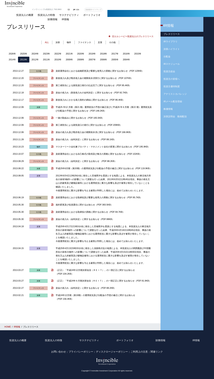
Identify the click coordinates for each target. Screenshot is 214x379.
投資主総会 (169, 71)
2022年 (57, 54)
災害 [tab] (100, 42)
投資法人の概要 (107, 7)
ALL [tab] (47, 42)
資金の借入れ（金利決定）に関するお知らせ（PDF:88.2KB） (86, 288)
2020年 (80, 54)
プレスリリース (172, 34)
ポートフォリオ (174, 7)
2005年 (114, 59)
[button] (130, 36)
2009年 (69, 59)
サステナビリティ (152, 7)
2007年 (92, 59)
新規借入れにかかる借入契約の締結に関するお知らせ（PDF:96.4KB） (90, 100)
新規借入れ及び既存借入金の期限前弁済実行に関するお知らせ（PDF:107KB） (94, 78)
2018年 (103, 54)
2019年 (92, 54)
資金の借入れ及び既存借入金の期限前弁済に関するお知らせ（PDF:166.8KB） (94, 132)
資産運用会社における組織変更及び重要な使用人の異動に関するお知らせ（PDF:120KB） (100, 71)
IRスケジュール (172, 64)
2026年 (12, 54)
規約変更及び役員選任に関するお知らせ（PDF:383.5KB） (84, 205)
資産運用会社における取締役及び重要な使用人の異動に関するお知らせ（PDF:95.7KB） (99, 197)
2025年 (23, 54)
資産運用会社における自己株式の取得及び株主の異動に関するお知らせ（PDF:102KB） (98, 154)
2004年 (126, 59)
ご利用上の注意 (139, 351)
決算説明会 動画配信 (175, 116)
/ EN (183, 2)
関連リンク (157, 351)
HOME (8, 13)
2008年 (80, 59)
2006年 (103, 59)
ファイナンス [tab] (84, 42)
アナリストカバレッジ (175, 94)
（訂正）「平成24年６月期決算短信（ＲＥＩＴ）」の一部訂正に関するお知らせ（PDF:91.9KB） (103, 281)
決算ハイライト (172, 49)
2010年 (57, 59)
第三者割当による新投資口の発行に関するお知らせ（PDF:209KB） (89, 125)
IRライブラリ (170, 41)
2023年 (46, 54)
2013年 (23, 59)
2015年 (137, 54)
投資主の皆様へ (172, 79)
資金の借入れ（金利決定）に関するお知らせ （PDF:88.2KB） (86, 161)
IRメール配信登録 (173, 101)
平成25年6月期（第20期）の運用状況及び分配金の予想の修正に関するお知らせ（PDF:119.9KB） (103, 168)
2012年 (35, 59)
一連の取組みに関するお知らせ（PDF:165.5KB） (80, 118)
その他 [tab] (112, 42)
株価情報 (168, 109)
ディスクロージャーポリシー (112, 351)
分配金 (167, 56)
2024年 (35, 54)
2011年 (46, 59)
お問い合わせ (58, 351)
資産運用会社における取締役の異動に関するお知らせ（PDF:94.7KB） (90, 212)
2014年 (12, 59)
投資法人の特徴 (129, 7)
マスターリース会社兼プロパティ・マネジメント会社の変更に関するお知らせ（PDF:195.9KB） (103, 147)
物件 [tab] (69, 42)
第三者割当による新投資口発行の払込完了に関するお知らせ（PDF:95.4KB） (93, 85)
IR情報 (205, 7)
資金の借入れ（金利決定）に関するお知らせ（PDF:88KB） (85, 219)
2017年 (114, 54)
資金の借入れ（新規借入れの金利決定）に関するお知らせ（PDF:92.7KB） (92, 92)
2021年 (69, 54)
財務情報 (193, 7)
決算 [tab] (58, 42)
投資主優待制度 (172, 86)
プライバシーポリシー (81, 351)
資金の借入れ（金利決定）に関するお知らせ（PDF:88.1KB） (86, 139)
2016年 (126, 54)
